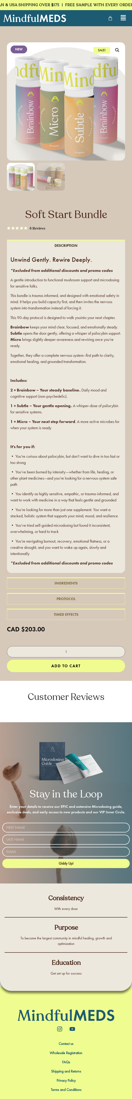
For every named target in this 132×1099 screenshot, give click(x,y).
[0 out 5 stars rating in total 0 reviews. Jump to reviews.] (26, 228)
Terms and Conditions (66, 1090)
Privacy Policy (66, 1081)
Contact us (66, 1044)
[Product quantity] (66, 651)
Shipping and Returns (66, 1071)
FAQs (66, 1062)
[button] (117, 50)
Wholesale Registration (66, 1053)
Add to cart (66, 665)
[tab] (66, 245)
